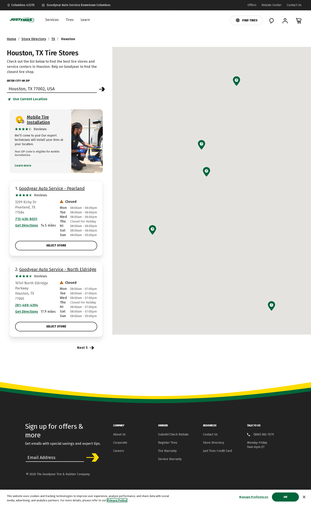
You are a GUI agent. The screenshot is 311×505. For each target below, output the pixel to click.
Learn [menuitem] (85, 20)
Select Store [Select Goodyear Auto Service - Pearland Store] (56, 245)
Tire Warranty (167, 451)
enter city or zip (18, 80)
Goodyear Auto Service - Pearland (52, 188)
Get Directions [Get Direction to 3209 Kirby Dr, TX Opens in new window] (26, 225)
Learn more (23, 165)
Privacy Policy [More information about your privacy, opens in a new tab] (117, 501)
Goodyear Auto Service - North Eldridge (57, 269)
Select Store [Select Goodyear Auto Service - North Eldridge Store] (56, 326)
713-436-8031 (26, 219)
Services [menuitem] (52, 20)
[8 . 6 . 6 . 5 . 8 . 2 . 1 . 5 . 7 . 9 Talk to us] (260, 434)
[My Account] (285, 21)
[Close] (304, 498)
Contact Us (210, 434)
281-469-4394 (26, 305)
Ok (285, 498)
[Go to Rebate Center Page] (272, 5)
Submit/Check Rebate (173, 434)
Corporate (120, 443)
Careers (118, 451)
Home (11, 39)
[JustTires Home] (21, 20)
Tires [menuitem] (70, 20)
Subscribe (91, 457)
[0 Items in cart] (299, 21)
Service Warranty (170, 459)
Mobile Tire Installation (38, 119)
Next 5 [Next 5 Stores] (86, 347)
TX (53, 39)
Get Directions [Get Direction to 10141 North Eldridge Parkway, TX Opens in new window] (26, 312)
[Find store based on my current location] (27, 99)
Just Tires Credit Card (217, 451)
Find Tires (246, 20)
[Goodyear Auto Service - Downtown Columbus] (76, 5)
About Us (119, 434)
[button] (271, 304)
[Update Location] (21, 5)
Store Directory (33, 39)
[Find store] (52, 88)
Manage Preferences (253, 498)
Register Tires (167, 443)
